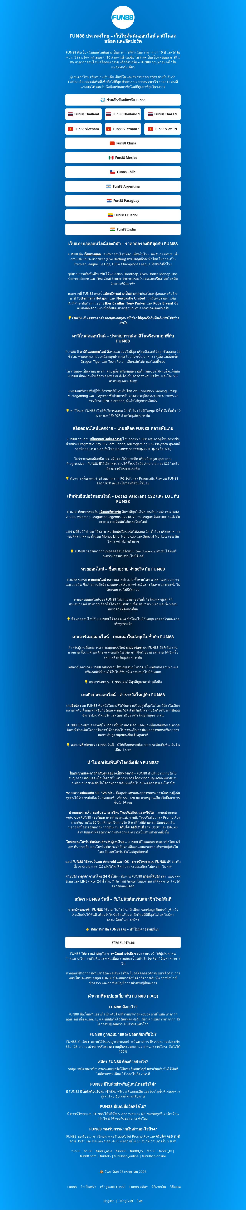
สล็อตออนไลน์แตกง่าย (106, 439)
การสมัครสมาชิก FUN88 (85, 909)
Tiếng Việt (125, 1200)
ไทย (140, 1200)
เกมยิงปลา (73, 705)
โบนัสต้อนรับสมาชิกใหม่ (99, 1091)
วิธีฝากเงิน (158, 1187)
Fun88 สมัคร (138, 1187)
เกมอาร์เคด (134, 647)
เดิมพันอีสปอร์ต (110, 512)
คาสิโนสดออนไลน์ (93, 351)
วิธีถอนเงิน (177, 1187)
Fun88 (72, 1187)
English (109, 1200)
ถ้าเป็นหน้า (88, 1187)
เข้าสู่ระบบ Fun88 (112, 1187)
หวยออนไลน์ (97, 579)
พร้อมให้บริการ (153, 876)
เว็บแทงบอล (92, 254)
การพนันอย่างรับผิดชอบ (123, 953)
